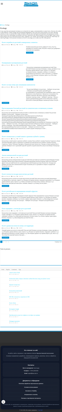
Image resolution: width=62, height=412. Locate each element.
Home (2, 25)
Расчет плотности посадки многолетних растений (17, 174)
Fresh (2, 269)
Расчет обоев (12, 303)
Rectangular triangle (14, 309)
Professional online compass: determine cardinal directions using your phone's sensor (29, 278)
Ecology (14, 44)
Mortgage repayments (14, 321)
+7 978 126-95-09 (33, 370)
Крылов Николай (6, 44)
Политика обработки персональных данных (31, 383)
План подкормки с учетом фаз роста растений (16, 208)
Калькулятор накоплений (15, 290)
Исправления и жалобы (31, 394)
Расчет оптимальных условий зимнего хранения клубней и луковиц (23, 136)
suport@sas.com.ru (33, 373)
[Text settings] (3, 402)
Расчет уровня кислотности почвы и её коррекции (17, 226)
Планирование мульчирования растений (14, 63)
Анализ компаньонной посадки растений (15, 155)
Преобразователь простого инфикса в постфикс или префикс (24, 315)
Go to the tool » (30, 52)
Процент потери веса (14, 284)
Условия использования (31, 387)
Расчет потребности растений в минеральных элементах (20, 42)
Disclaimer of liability (31, 390)
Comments (14, 269)
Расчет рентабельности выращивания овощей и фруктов (19, 191)
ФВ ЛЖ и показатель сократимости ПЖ (19, 297)
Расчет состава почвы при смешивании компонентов (18, 85)
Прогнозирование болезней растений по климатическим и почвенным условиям (27, 108)
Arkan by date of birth (14, 272)
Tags (20, 269)
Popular (8, 269)
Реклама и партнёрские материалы (31, 398)
